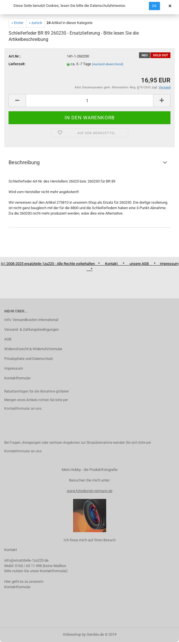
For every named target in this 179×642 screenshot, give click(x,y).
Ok (154, 6)
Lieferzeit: (17, 64)
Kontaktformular (17, 378)
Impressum (13, 368)
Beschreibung (24, 162)
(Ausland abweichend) (107, 64)
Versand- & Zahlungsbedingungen (31, 329)
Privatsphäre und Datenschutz (28, 358)
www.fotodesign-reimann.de (89, 491)
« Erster (17, 23)
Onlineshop (72, 634)
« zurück (35, 23)
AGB (7, 339)
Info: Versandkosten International (31, 320)
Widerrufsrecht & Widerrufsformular (33, 349)
